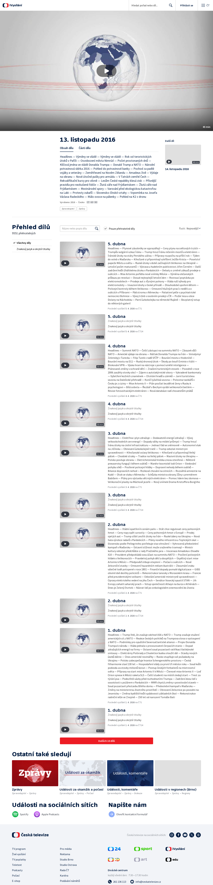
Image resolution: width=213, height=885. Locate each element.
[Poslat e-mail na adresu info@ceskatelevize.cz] (145, 882)
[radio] (32, 243)
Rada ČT (64, 870)
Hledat (169, 6)
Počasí (15, 875)
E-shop (16, 880)
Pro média (66, 848)
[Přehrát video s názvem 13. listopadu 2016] (106, 71)
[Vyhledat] (96, 228)
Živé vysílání (19, 854)
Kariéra (64, 875)
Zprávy (82, 208)
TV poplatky (19, 859)
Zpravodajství (68, 208)
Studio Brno (66, 859)
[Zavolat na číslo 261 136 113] (117, 882)
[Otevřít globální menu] (205, 5)
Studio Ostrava (68, 864)
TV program (19, 848)
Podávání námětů (70, 880)
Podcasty (17, 870)
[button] (106, 71)
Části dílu (85, 148)
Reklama (65, 854)
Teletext (17, 864)
